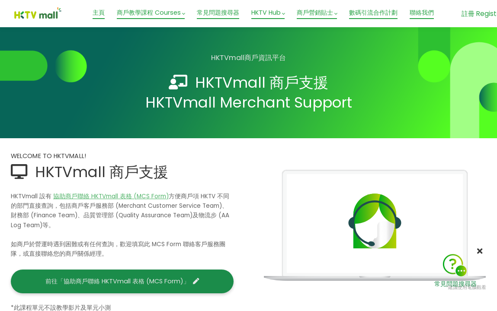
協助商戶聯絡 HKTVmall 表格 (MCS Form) (111, 196)
